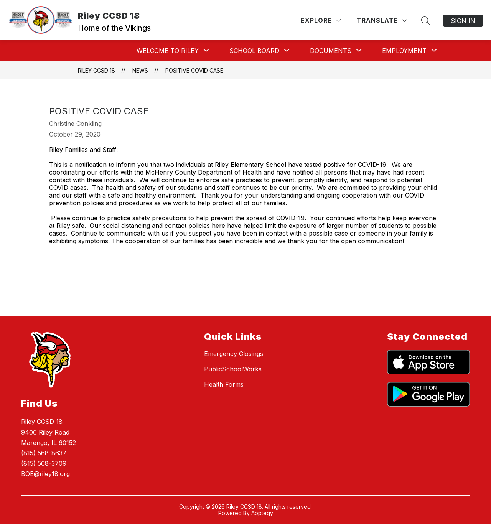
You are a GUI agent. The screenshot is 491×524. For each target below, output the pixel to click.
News (140, 70)
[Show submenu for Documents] (330, 50)
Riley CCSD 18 (96, 70)
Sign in (463, 21)
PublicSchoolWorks (233, 369)
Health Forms (224, 384)
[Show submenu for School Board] (254, 50)
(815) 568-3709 (43, 463)
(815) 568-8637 (43, 453)
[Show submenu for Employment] (404, 50)
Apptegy (262, 513)
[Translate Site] (382, 20)
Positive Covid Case (194, 70)
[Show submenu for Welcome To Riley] (168, 50)
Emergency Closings (233, 354)
